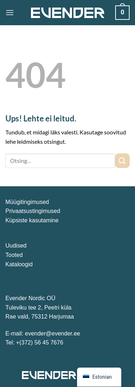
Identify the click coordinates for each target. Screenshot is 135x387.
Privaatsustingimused (32, 211)
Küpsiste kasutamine (32, 220)
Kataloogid (19, 264)
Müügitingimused (27, 202)
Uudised (16, 246)
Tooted (14, 255)
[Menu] (9, 12)
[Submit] (122, 161)
